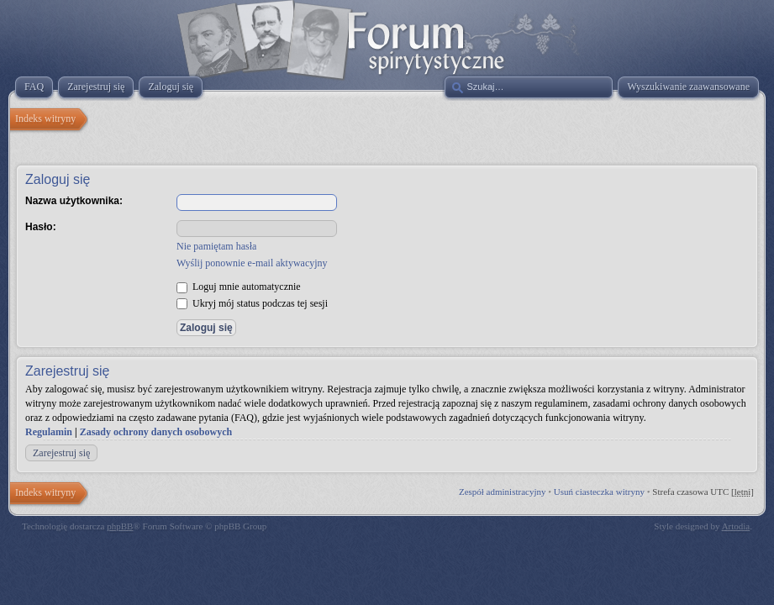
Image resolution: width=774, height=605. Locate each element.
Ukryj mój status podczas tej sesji (252, 303)
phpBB (120, 526)
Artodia (736, 526)
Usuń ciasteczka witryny (599, 492)
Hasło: (40, 227)
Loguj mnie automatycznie (238, 286)
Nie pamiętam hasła (216, 246)
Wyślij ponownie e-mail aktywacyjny (252, 263)
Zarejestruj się (61, 453)
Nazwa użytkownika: (74, 201)
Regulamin (48, 432)
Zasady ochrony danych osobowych (156, 432)
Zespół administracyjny (502, 492)
